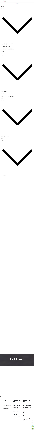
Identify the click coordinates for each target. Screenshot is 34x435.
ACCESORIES (4, 98)
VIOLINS (3, 51)
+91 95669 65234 (19, 417)
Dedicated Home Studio (5, 136)
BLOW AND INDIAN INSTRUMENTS (7, 48)
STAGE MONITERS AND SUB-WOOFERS (8, 96)
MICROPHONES (4, 94)
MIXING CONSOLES (5, 91)
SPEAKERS (3, 89)
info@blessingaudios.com (7, 408)
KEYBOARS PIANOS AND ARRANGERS (8, 43)
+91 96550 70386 (27, 419)
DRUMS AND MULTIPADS (6, 46)
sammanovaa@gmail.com (7, 405)
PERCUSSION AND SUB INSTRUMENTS (8, 49)
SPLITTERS (3, 93)
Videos (5, 175)
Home (2, 4)
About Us (2, 6)
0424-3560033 (30, 419)
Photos (3, 175)
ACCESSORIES (4, 53)
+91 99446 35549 (14, 417)
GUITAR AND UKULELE (5, 44)
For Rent (2, 138)
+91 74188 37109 (24, 419)
